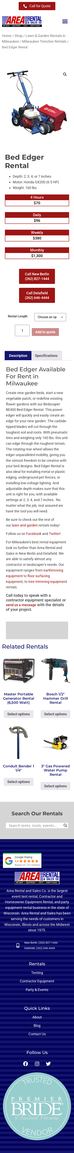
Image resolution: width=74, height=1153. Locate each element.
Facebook (33, 534)
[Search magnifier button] (65, 825)
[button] (64, 21)
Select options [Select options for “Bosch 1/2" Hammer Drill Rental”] (55, 714)
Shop (19, 36)
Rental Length (17, 316)
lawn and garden (25, 525)
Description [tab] (18, 356)
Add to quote (45, 332)
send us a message (21, 605)
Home (7, 36)
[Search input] (35, 825)
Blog (37, 1025)
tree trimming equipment (47, 582)
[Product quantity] (22, 330)
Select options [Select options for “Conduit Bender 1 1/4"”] (18, 782)
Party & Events (37, 990)
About (37, 1017)
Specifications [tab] (46, 356)
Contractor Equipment (37, 981)
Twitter (54, 534)
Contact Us (37, 1034)
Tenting (37, 973)
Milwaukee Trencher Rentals (44, 41)
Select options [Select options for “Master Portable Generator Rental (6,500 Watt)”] (18, 714)
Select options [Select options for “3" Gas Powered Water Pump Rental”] (55, 786)
